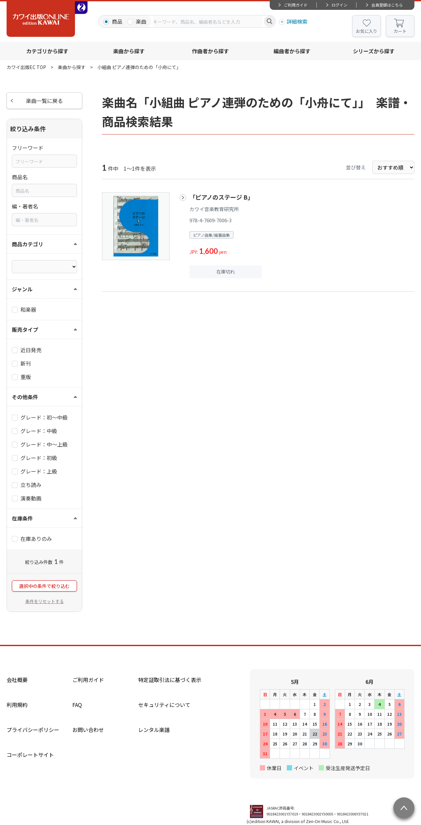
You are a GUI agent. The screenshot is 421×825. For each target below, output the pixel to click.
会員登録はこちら (387, 5)
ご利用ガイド (296, 5)
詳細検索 (297, 21)
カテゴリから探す (47, 51)
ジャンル (22, 289)
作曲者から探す (210, 51)
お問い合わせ (88, 730)
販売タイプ (25, 329)
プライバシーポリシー (33, 730)
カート (400, 31)
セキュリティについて (164, 705)
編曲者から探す (292, 51)
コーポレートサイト (30, 755)
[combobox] (207, 21)
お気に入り (366, 31)
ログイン (339, 5)
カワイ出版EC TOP (26, 67)
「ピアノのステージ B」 (221, 197)
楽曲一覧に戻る (44, 101)
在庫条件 (22, 518)
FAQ (77, 705)
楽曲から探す (129, 51)
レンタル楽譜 (154, 730)
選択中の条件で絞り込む (44, 586)
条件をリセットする (44, 601)
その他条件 (25, 397)
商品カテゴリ (27, 244)
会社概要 (17, 680)
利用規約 (17, 705)
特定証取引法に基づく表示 (169, 680)
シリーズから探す (374, 51)
